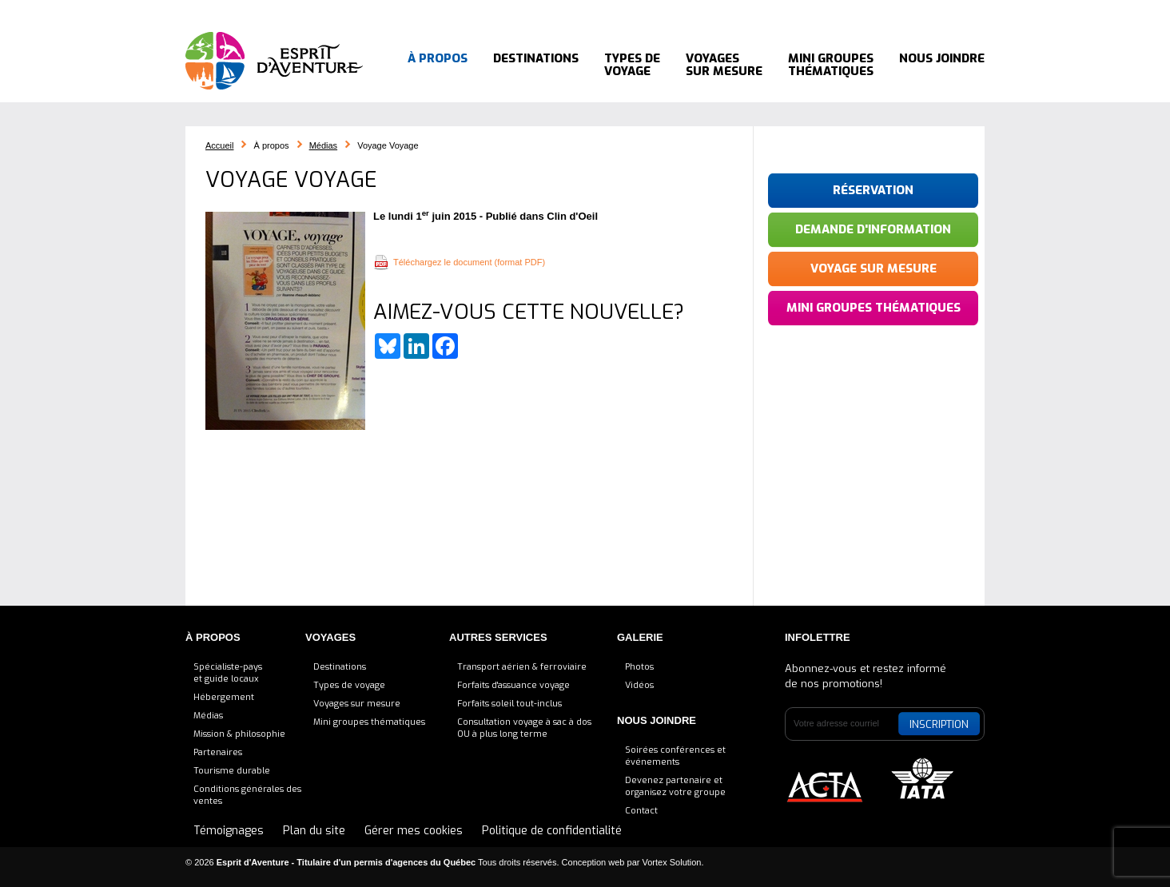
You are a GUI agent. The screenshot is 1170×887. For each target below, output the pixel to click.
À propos (438, 64)
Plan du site (314, 830)
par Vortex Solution (664, 862)
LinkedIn (873, 12)
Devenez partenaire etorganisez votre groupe (675, 786)
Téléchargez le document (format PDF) (469, 262)
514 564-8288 (770, 11)
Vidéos (639, 685)
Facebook (853, 12)
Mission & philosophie (239, 734)
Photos (639, 667)
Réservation (873, 190)
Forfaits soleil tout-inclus (509, 704)
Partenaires (217, 752)
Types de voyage (632, 64)
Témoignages (679, 11)
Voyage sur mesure (873, 268)
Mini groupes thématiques (831, 64)
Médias (323, 145)
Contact (641, 811)
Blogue (611, 11)
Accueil (433, 11)
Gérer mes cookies (413, 830)
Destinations (536, 64)
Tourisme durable (231, 771)
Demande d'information (873, 229)
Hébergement (223, 697)
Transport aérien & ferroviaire (522, 667)
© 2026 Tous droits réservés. (372, 862)
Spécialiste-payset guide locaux (227, 673)
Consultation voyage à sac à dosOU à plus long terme (524, 728)
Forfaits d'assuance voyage (513, 685)
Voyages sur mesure (724, 64)
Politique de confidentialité (552, 830)
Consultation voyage (522, 11)
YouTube (943, 12)
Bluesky (833, 12)
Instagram (913, 12)
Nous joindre (942, 64)
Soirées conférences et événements (675, 756)
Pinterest (893, 12)
